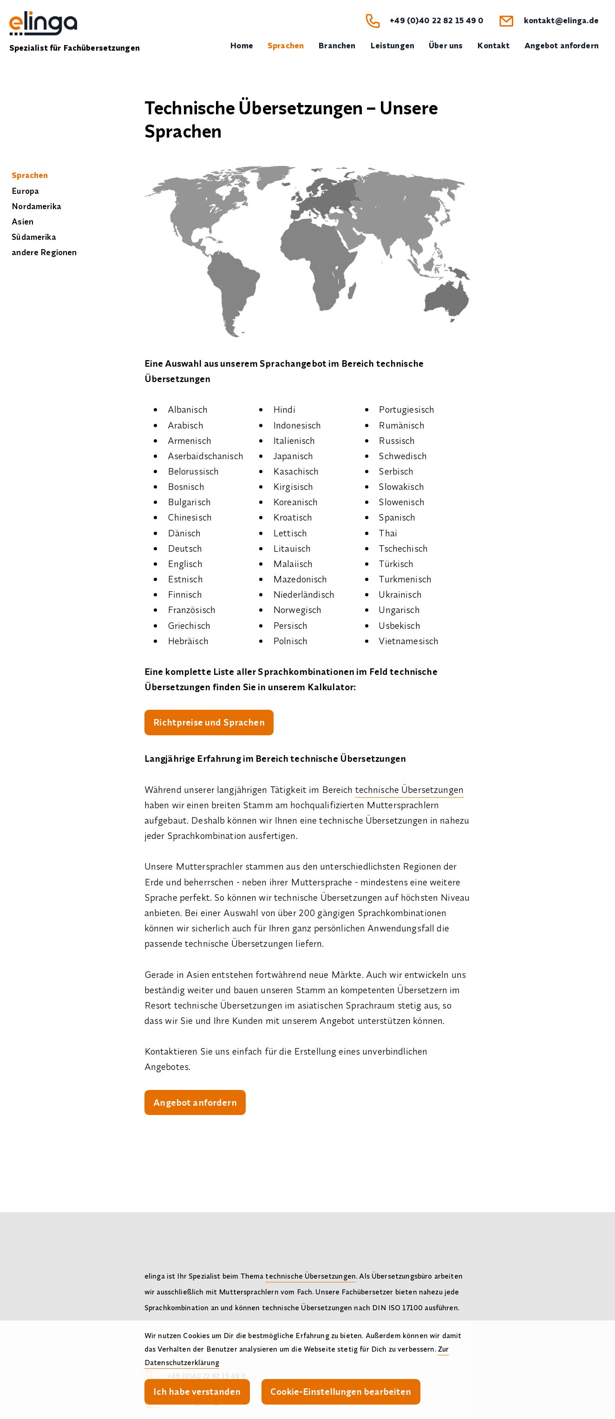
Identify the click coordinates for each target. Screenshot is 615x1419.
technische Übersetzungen (409, 789)
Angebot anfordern (194, 1102)
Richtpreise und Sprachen (208, 722)
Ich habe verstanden (197, 1391)
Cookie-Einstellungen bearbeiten (340, 1391)
